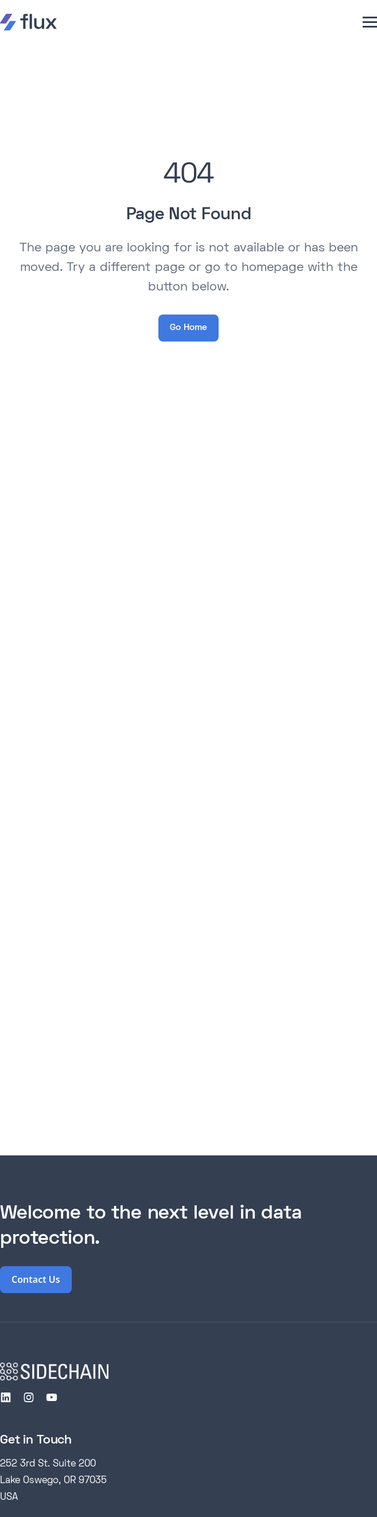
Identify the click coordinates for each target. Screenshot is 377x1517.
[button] (370, 22)
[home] (28, 22)
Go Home (188, 328)
